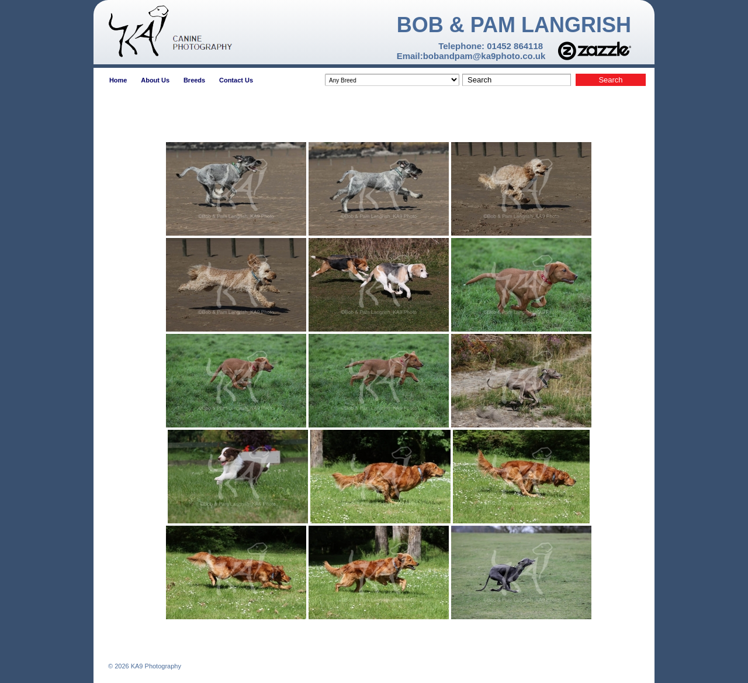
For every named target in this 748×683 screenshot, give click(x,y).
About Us (155, 80)
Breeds (194, 80)
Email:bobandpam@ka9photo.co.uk (471, 56)
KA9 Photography (155, 666)
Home (118, 80)
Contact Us (236, 80)
